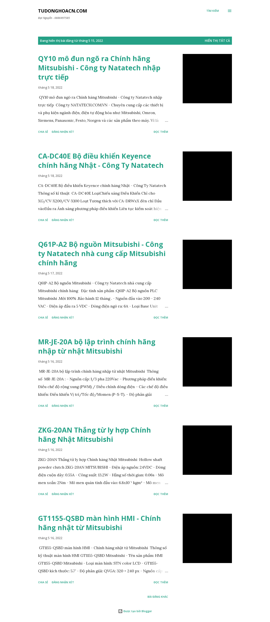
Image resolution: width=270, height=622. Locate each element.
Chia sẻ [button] (43, 132)
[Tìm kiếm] (212, 10)
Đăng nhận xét (63, 132)
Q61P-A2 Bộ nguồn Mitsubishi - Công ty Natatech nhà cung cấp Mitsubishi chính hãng (102, 253)
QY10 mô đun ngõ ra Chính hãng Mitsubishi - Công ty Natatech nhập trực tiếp (99, 68)
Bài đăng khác (158, 596)
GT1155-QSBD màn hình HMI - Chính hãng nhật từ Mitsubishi (99, 523)
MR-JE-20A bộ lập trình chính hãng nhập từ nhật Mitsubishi (96, 346)
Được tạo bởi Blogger (135, 611)
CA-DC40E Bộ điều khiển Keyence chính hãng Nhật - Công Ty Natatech (101, 160)
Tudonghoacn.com (62, 11)
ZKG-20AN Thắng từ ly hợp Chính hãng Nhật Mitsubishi (94, 434)
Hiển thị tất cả (217, 41)
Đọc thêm (161, 132)
